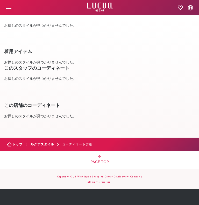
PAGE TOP (99, 159)
